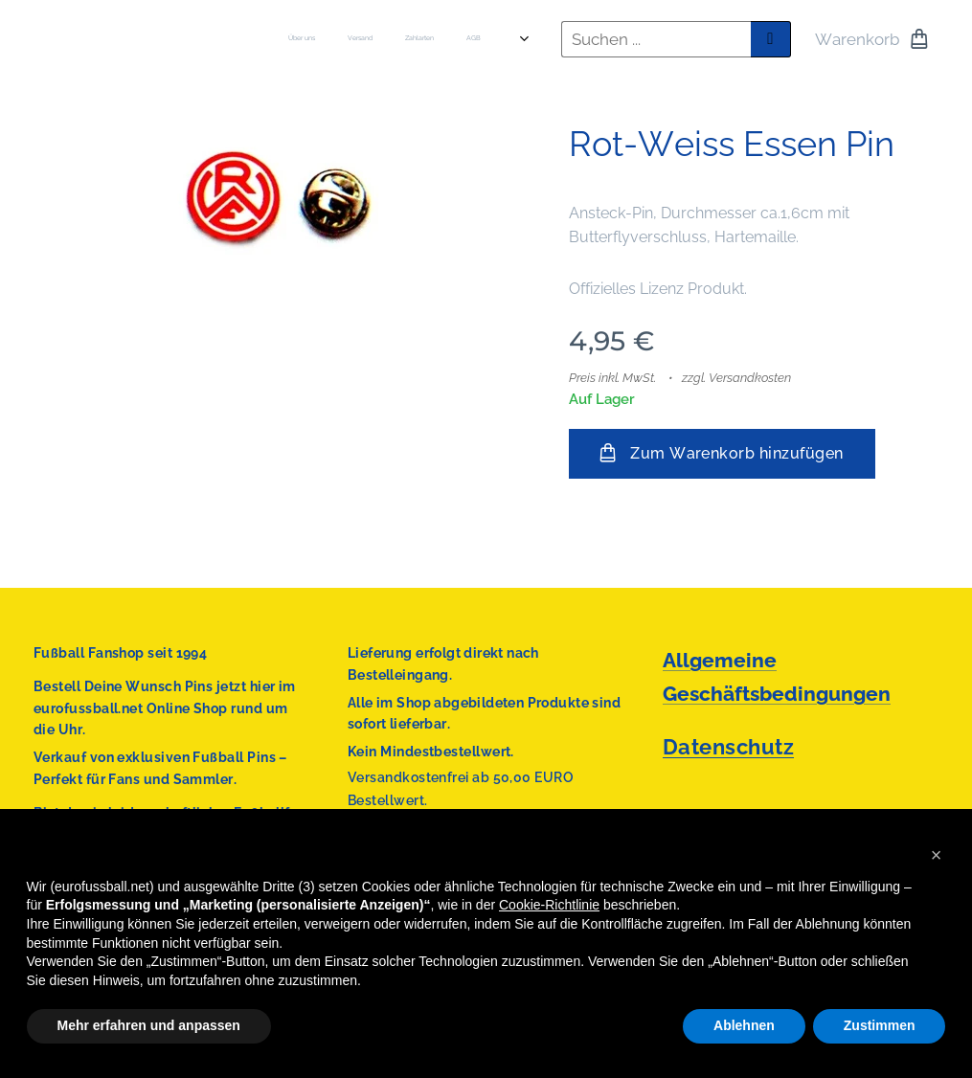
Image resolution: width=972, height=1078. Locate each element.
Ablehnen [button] (744, 1025)
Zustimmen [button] (879, 1025)
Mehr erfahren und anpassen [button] (148, 1025)
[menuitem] (330, 39)
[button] (936, 855)
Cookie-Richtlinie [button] (549, 904)
